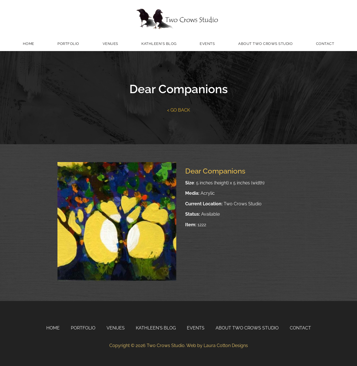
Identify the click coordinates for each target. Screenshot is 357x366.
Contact (325, 44)
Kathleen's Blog (159, 44)
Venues (110, 44)
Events (207, 44)
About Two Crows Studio (265, 44)
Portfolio (68, 44)
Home (28, 44)
